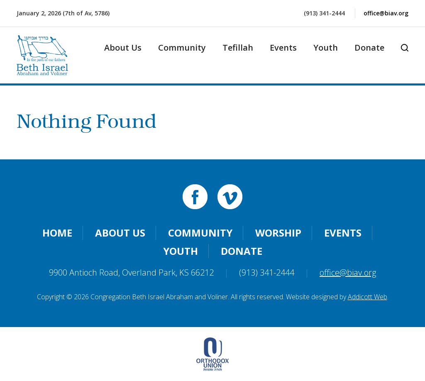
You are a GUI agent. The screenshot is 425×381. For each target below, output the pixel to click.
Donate (369, 47)
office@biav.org (386, 13)
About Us (123, 47)
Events (283, 47)
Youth (325, 47)
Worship (278, 232)
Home (57, 232)
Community (182, 47)
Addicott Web (367, 296)
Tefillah (237, 47)
